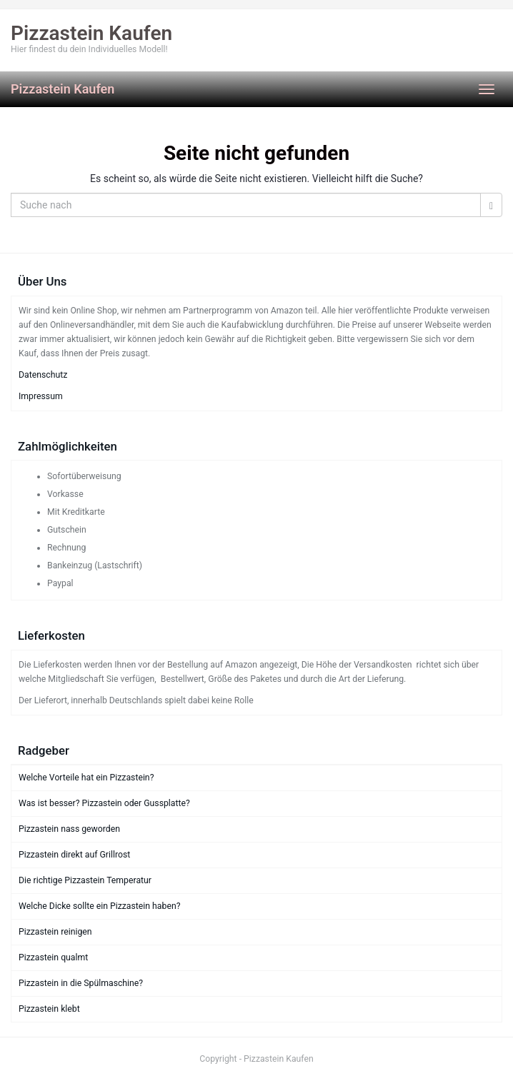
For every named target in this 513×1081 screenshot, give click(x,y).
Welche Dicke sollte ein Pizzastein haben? (99, 906)
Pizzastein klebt (49, 1009)
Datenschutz (43, 375)
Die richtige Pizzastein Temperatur (85, 880)
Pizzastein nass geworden (69, 829)
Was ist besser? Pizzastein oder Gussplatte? (104, 803)
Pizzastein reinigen (55, 932)
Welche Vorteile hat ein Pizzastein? (86, 778)
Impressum (41, 396)
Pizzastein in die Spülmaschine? (81, 983)
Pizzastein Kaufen (62, 88)
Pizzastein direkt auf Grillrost (74, 855)
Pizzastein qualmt (53, 957)
